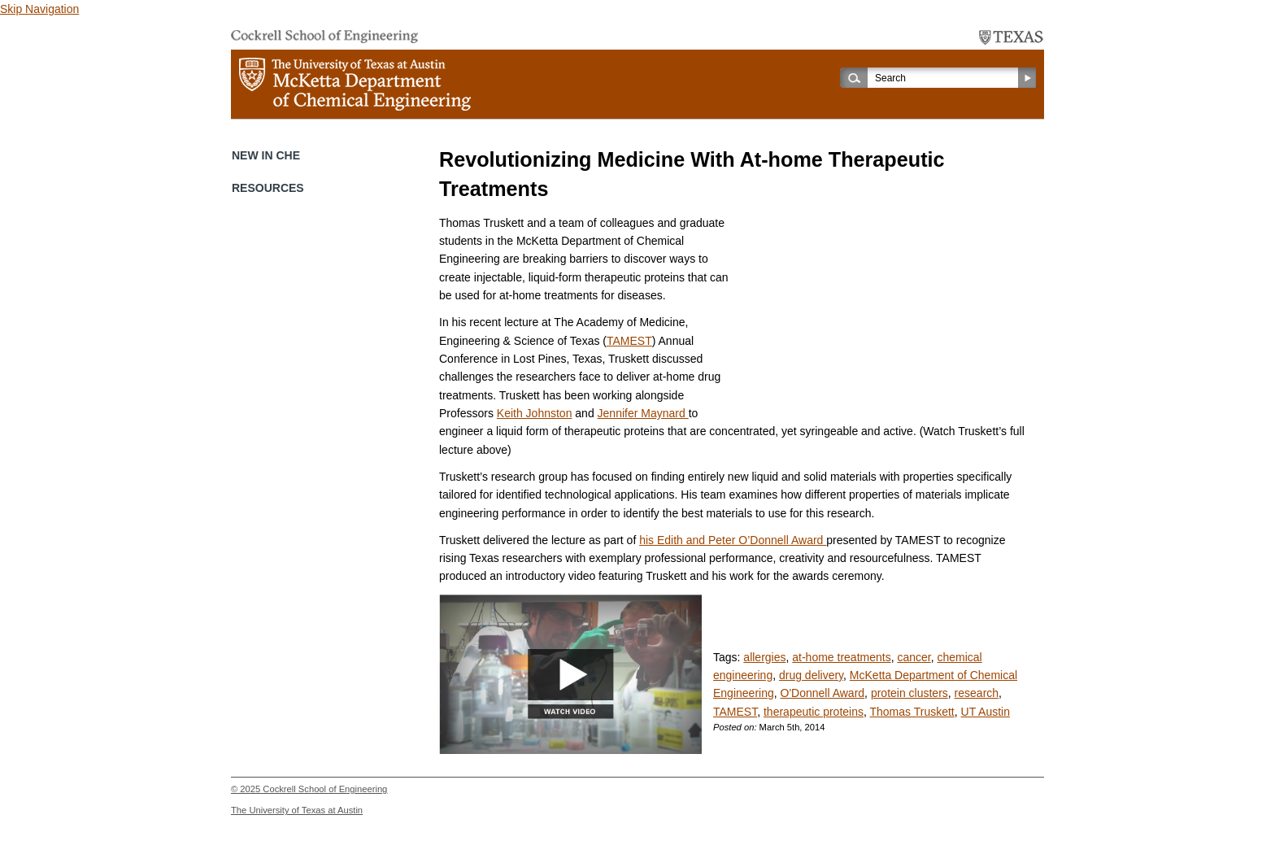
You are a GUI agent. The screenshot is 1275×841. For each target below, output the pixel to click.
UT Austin (985, 711)
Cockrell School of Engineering (325, 789)
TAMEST (629, 340)
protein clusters (909, 692)
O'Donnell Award (823, 692)
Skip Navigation (39, 8)
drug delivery (811, 675)
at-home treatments (841, 657)
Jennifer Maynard (643, 413)
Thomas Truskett (911, 711)
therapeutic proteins (814, 711)
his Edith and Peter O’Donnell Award (732, 540)
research (977, 692)
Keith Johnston (534, 413)
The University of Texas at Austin (297, 810)
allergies (764, 657)
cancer (913, 657)
